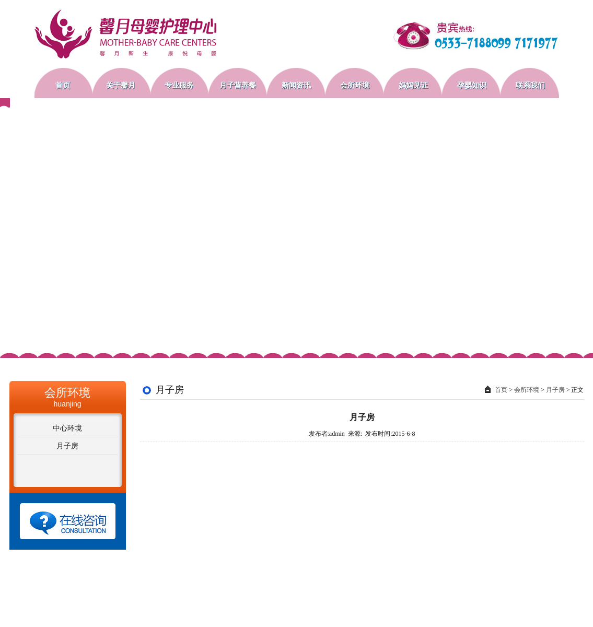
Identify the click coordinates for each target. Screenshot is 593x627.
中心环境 (67, 428)
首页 (501, 389)
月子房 (67, 446)
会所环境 (526, 389)
